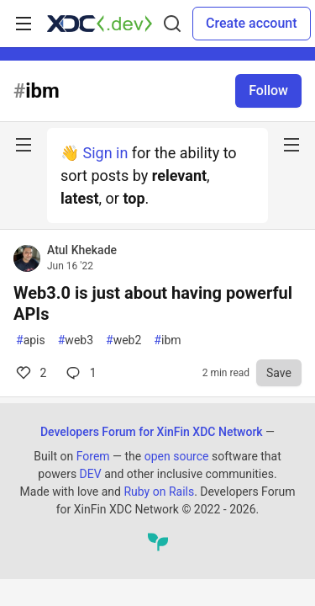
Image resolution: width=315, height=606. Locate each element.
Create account (251, 23)
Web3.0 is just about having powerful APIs (152, 303)
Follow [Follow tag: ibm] (268, 90)
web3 (75, 340)
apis (30, 340)
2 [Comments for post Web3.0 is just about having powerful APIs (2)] (29, 373)
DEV (91, 474)
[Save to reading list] (279, 372)
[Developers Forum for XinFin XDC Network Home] (99, 23)
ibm (167, 340)
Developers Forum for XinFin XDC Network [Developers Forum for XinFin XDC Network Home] (151, 432)
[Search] (172, 23)
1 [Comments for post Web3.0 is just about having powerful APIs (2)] (79, 373)
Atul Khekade (82, 250)
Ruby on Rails (158, 491)
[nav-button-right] (291, 145)
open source (176, 456)
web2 (123, 340)
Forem (93, 456)
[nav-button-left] (23, 145)
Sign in (105, 153)
